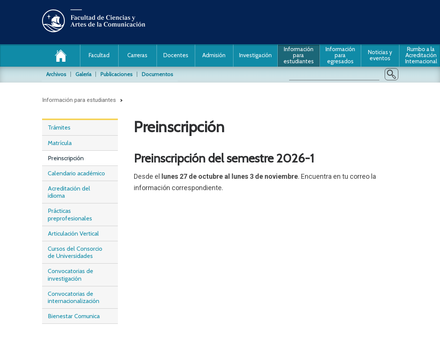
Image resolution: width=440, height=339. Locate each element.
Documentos (157, 74)
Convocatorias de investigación (70, 274)
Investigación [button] (255, 55)
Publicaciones (116, 74)
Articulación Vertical (73, 233)
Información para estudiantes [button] (298, 55)
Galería (83, 74)
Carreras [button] (137, 55)
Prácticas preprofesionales (70, 214)
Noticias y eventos (380, 55)
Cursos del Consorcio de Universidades (75, 252)
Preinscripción (66, 158)
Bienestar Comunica (74, 316)
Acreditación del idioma (69, 192)
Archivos (56, 74)
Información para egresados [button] (340, 55)
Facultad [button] (99, 55)
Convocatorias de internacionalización (73, 297)
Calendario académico (76, 173)
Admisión (213, 55)
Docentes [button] (175, 55)
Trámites (59, 127)
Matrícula (60, 143)
